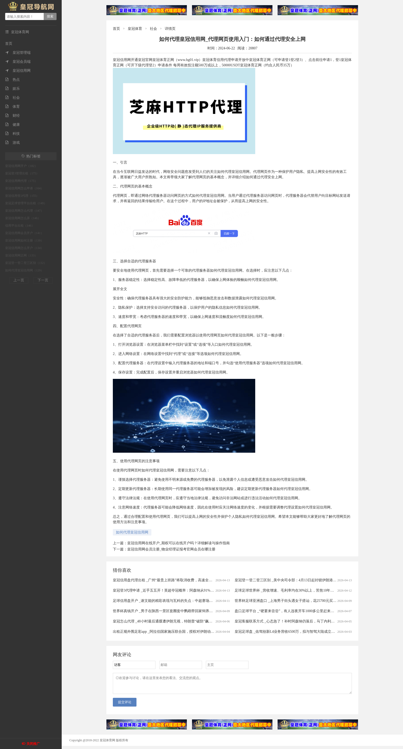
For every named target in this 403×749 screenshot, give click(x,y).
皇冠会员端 (18, 62)
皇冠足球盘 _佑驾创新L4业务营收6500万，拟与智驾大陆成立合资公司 (290, 632)
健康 (12, 125)
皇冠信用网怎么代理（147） (24, 210)
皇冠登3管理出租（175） (22, 173)
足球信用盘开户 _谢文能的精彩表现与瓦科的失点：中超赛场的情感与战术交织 (175, 601)
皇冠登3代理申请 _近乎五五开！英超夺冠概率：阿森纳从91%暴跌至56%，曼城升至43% (182, 590)
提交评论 (124, 705)
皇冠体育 (135, 29)
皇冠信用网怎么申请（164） (24, 188)
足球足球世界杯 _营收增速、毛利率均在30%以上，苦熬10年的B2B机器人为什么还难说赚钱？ (309, 590)
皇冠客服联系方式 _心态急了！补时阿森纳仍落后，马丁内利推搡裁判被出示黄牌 (299, 621)
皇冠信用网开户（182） (21, 166)
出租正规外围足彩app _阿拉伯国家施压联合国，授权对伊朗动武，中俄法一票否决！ (180, 632)
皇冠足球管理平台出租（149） (26, 203)
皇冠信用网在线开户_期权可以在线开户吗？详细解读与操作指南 (178, 543)
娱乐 (12, 89)
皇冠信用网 (18, 71)
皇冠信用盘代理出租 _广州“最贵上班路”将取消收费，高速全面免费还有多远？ (175, 580)
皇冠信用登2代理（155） (22, 196)
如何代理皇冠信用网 (132, 532)
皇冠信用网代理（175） (21, 181)
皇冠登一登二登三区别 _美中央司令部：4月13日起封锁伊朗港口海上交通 (293, 580)
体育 (12, 107)
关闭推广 (33, 744)
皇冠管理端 (18, 53)
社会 (12, 98)
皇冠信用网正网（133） (21, 255)
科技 (12, 134)
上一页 (18, 280)
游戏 (12, 143)
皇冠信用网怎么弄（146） (23, 218)
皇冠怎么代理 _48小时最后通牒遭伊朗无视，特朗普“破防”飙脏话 (164, 621)
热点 (12, 80)
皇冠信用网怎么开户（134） (24, 248)
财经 (12, 116)
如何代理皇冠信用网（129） (24, 270)
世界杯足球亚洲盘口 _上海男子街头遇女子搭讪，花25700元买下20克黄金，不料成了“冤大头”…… (312, 601)
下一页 (43, 280)
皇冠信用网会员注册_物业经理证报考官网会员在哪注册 (171, 549)
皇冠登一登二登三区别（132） (26, 263)
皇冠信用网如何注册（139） (24, 240)
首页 (8, 44)
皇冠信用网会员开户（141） (24, 233)
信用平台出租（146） (19, 225)
